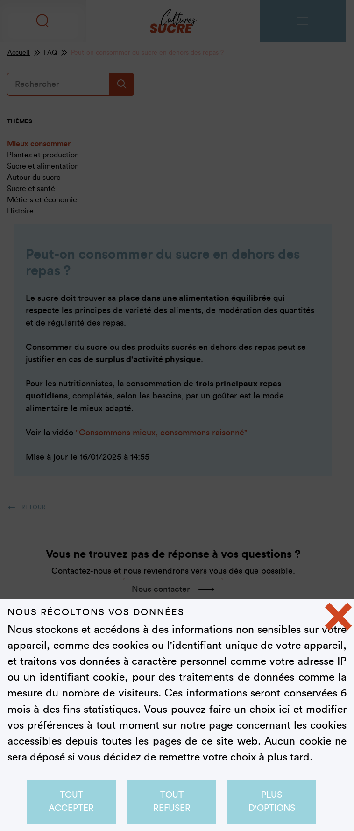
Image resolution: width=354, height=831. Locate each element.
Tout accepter (71, 802)
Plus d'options (271, 802)
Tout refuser (172, 802)
